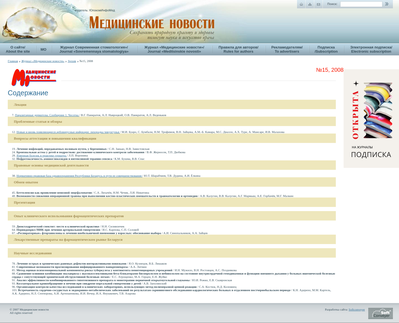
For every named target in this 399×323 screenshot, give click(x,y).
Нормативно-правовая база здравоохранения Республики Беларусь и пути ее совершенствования (79, 175)
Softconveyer (357, 309)
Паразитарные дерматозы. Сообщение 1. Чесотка (47, 115)
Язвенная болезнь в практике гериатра (42, 155)
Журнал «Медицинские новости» (43, 61)
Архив (72, 61)
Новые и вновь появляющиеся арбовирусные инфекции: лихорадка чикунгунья (68, 132)
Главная (13, 61)
